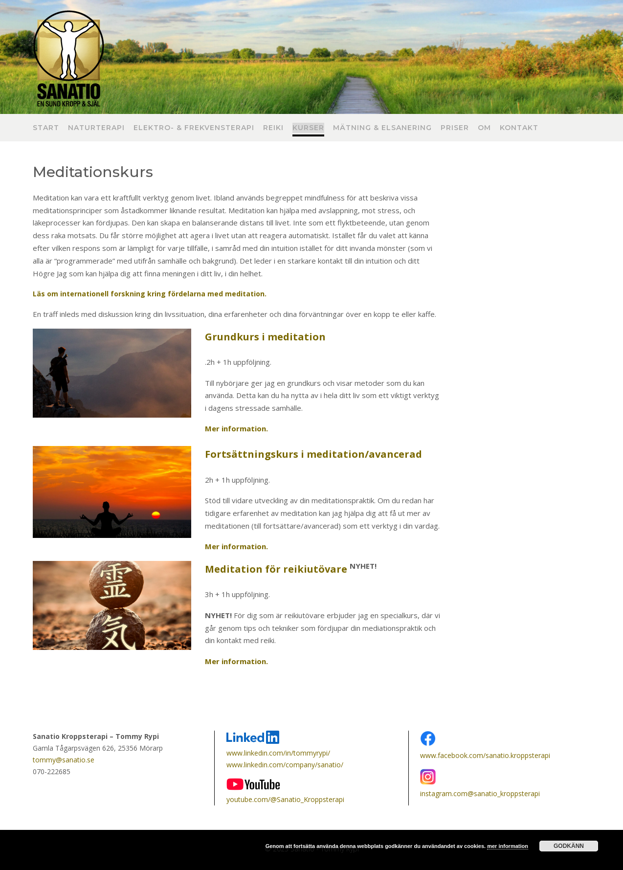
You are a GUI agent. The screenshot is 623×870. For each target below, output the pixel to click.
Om (484, 128)
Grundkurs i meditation (265, 336)
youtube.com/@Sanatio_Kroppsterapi (285, 799)
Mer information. (236, 661)
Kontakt (519, 128)
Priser (455, 128)
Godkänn (569, 846)
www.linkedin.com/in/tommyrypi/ (278, 753)
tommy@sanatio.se (63, 759)
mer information (507, 846)
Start (46, 128)
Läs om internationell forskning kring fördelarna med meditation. (150, 293)
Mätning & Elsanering (382, 128)
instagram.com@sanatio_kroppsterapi (480, 793)
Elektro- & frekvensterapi (194, 128)
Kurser (308, 128)
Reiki (273, 128)
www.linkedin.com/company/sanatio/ (284, 764)
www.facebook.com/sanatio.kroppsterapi (485, 755)
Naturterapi (96, 128)
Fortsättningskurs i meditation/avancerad (313, 454)
